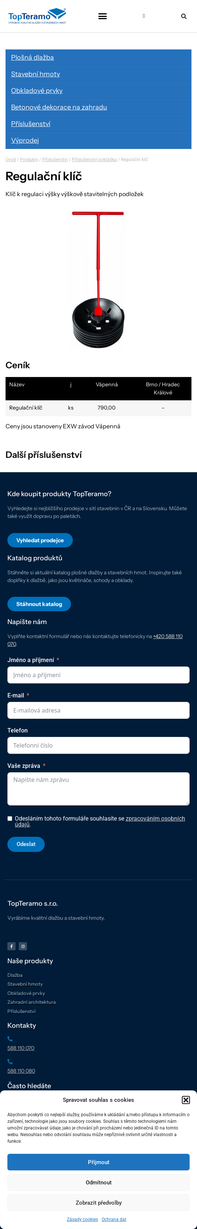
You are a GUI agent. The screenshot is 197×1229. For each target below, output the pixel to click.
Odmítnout (99, 1182)
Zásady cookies (82, 1219)
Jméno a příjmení (30, 660)
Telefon (17, 730)
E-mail (15, 695)
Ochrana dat (114, 1219)
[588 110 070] (10, 1038)
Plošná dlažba (32, 57)
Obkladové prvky (36, 91)
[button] (186, 1100)
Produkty (29, 159)
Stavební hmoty (35, 74)
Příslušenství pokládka (94, 159)
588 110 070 (20, 1048)
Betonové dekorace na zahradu (59, 107)
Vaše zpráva (23, 765)
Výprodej (25, 140)
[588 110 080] (10, 1061)
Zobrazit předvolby (99, 1203)
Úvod (11, 159)
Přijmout (98, 1162)
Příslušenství (30, 124)
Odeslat (26, 844)
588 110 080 (21, 1071)
